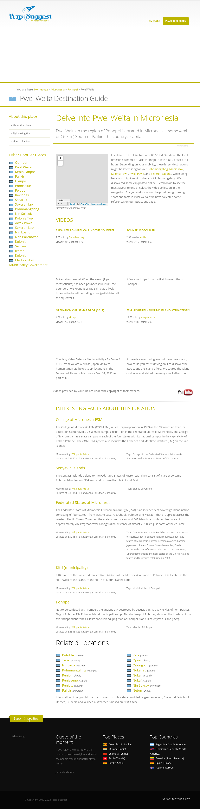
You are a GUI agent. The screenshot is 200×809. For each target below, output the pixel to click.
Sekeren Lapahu (27, 227)
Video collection (22, 141)
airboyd (73, 317)
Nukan (142, 675)
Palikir (19, 176)
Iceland (162, 767)
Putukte (72, 655)
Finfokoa (73, 665)
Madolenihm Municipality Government (28, 262)
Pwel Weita (23, 167)
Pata (141, 655)
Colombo (117, 744)
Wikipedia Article (80, 454)
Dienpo (20, 181)
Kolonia (21, 241)
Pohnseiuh (23, 185)
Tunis (114, 758)
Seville (113, 763)
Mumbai (114, 749)
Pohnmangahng (27, 209)
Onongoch (145, 665)
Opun (141, 660)
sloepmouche (148, 317)
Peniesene (74, 680)
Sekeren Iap (24, 204)
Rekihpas (22, 195)
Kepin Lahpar (25, 172)
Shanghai (115, 753)
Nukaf (142, 680)
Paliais (72, 690)
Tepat (71, 660)
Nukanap (144, 670)
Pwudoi (20, 190)
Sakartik (21, 199)
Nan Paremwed (27, 237)
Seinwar (21, 246)
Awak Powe (23, 223)
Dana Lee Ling (76, 237)
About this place (22, 125)
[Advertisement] (100, 55)
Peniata (72, 685)
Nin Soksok (23, 213)
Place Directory (175, 21)
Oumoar (21, 162)
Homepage (153, 21)
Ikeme (19, 251)
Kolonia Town (25, 218)
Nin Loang (22, 232)
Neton (142, 690)
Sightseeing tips (22, 133)
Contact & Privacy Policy (176, 798)
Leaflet (73, 204)
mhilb (142, 237)
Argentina (168, 744)
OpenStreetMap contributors (94, 204)
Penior (71, 675)
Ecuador (167, 758)
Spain (161, 763)
